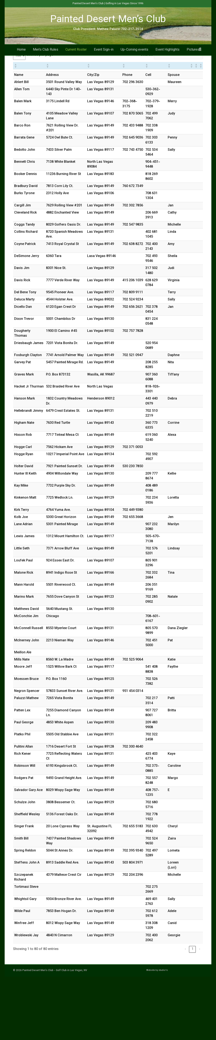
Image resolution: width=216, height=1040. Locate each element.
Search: (147, 118)
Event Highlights (167, 57)
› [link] (199, 1012)
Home (21, 57)
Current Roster (76, 57)
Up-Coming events (134, 57)
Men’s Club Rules (45, 57)
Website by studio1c (157, 1034)
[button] (15, 128)
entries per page (40, 118)
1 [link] (192, 1012)
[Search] (200, 57)
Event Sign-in (103, 57)
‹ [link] (185, 1012)
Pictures (193, 57)
